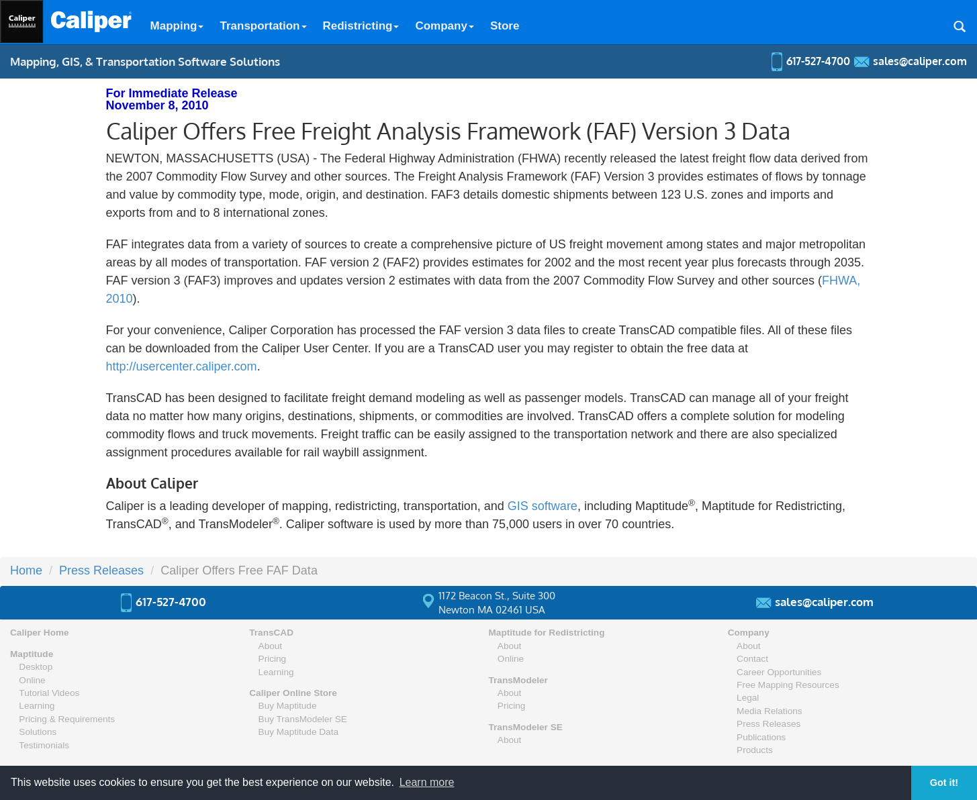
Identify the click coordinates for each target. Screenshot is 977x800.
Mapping (177, 25)
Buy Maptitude (288, 706)
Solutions (37, 732)
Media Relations (769, 711)
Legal (748, 698)
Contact (752, 659)
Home (26, 570)
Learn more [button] (427, 782)
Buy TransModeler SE (303, 719)
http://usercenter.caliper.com (181, 366)
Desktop (35, 667)
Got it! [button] (944, 782)
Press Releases (101, 570)
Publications (761, 737)
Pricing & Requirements (67, 719)
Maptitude (31, 654)
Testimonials (44, 745)
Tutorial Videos (49, 693)
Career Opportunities (779, 672)
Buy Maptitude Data (298, 732)
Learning (36, 706)
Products (755, 750)
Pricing (273, 659)
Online (32, 680)
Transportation (263, 25)
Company (444, 25)
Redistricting (361, 25)
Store (504, 25)
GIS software (542, 506)
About (271, 646)
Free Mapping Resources (788, 685)
